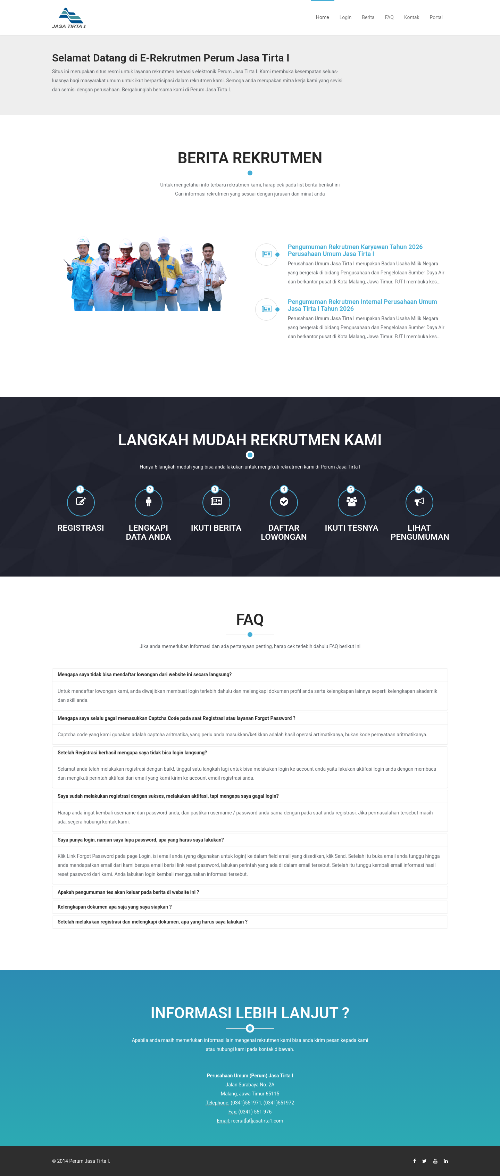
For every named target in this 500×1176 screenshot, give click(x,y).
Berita (368, 17)
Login (346, 17)
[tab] (250, 675)
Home (322, 17)
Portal (436, 17)
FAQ (389, 17)
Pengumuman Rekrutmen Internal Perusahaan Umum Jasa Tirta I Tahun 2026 (362, 305)
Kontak (411, 17)
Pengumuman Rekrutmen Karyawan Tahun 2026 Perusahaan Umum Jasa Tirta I (355, 250)
